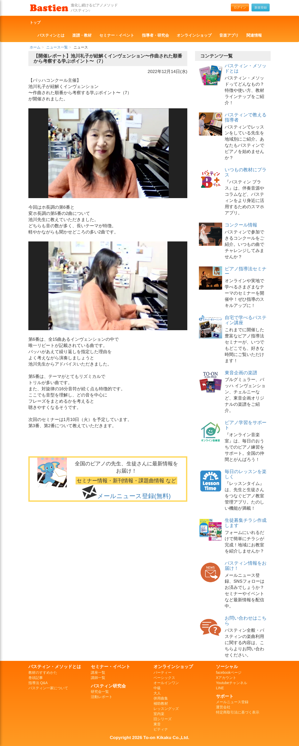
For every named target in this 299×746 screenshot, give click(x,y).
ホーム (35, 47)
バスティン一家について (48, 688)
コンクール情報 (241, 225)
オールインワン (166, 683)
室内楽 (158, 714)
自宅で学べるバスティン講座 (245, 320)
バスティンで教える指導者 (245, 117)
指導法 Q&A (38, 683)
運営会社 (223, 707)
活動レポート (101, 697)
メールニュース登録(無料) (134, 495)
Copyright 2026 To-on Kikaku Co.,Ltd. (149, 737)
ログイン (240, 7)
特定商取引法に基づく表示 (237, 712)
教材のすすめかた (42, 672)
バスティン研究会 (108, 685)
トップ (35, 22)
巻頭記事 (35, 678)
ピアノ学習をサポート (245, 425)
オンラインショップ (194, 35)
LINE (220, 688)
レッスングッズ (166, 709)
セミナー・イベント (116, 35)
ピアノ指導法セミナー (245, 271)
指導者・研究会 (155, 35)
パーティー (162, 672)
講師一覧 (98, 678)
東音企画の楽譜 (241, 372)
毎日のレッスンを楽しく (245, 474)
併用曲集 (160, 698)
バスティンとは (50, 35)
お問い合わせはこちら (245, 620)
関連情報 (254, 35)
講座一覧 (98, 672)
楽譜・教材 (82, 35)
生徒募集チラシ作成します (245, 523)
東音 (157, 724)
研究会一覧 (100, 692)
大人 (157, 693)
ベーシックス (164, 678)
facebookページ (228, 672)
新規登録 (260, 7)
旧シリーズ (162, 719)
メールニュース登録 (232, 702)
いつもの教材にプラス (245, 172)
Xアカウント (226, 678)
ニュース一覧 (57, 47)
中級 (157, 688)
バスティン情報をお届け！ (245, 566)
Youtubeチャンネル (231, 683)
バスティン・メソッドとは (245, 68)
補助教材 (160, 703)
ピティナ (160, 729)
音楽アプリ (229, 35)
